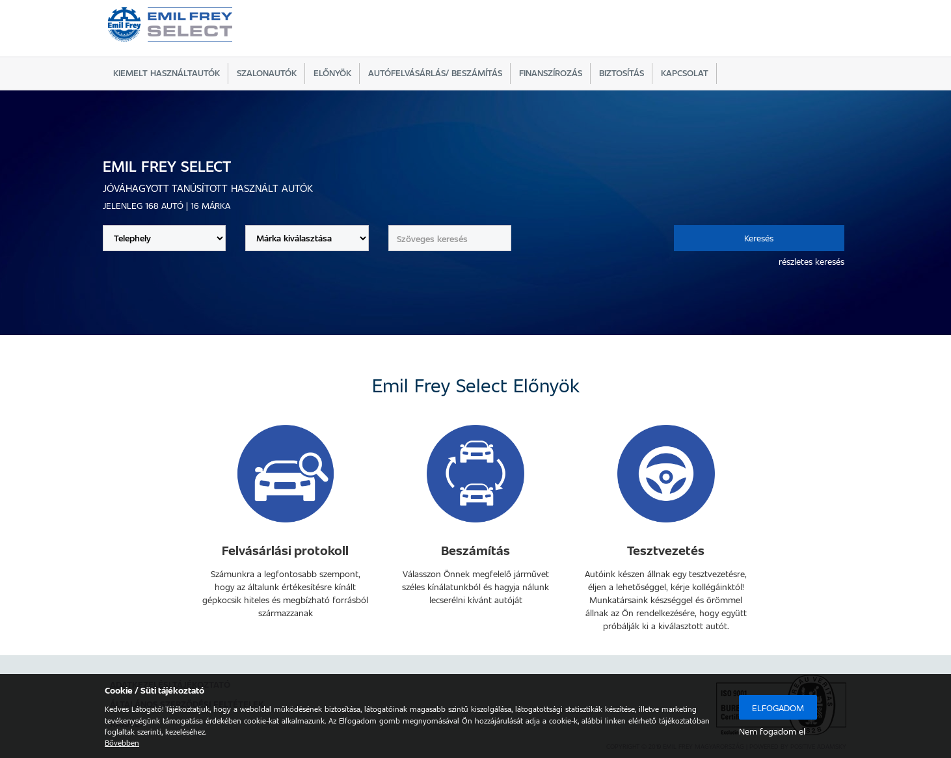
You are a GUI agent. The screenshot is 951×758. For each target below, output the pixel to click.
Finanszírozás (550, 72)
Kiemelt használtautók (166, 72)
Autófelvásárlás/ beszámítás (435, 72)
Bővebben (122, 742)
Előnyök (332, 72)
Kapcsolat (684, 72)
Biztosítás (621, 72)
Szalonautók (267, 72)
